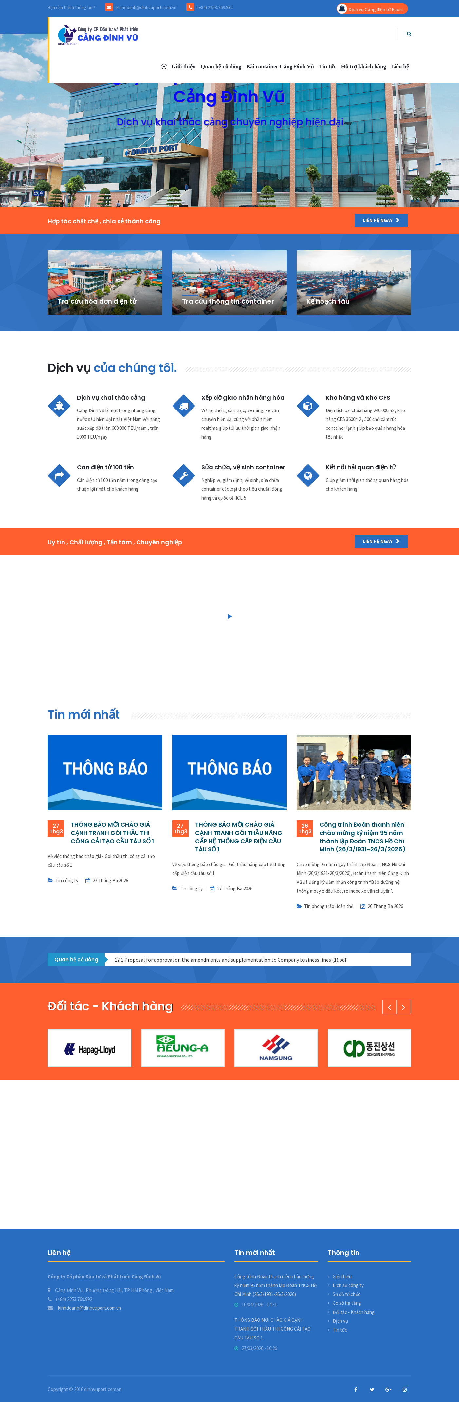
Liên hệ (400, 67)
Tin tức (327, 67)
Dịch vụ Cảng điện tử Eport (369, 8)
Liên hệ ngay (381, 220)
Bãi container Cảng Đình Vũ (280, 67)
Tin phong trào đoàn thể (328, 906)
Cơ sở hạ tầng (347, 1303)
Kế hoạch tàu (328, 301)
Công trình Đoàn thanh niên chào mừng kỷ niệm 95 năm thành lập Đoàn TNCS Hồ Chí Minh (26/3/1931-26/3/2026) (363, 836)
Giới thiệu (184, 67)
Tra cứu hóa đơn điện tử (97, 301)
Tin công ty (66, 880)
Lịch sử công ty (348, 1285)
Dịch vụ (340, 1321)
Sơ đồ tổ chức (346, 1294)
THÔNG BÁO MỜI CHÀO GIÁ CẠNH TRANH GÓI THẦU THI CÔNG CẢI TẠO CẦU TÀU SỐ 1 (112, 832)
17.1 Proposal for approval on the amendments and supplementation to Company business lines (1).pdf (231, 959)
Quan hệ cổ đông (221, 67)
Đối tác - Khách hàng (354, 1312)
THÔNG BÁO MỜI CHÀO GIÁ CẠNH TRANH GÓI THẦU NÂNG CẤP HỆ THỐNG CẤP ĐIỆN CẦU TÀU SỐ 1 (238, 836)
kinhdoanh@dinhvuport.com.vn (84, 1308)
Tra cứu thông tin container (228, 301)
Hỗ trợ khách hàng (363, 67)
